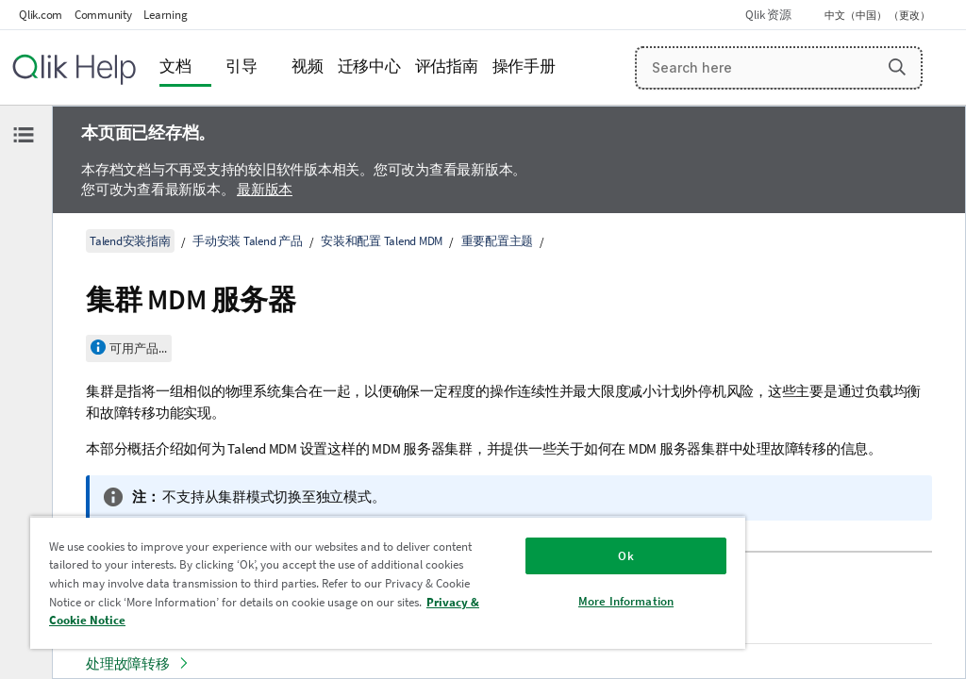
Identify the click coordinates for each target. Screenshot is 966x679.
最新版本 (264, 189)
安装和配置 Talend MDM (381, 241)
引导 (241, 66)
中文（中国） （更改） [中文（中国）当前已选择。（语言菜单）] (878, 15)
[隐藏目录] (23, 135)
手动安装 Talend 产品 (247, 241)
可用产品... (138, 348)
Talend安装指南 (130, 241)
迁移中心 (369, 66)
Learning (165, 15)
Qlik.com (40, 15)
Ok (625, 556)
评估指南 (446, 66)
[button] (897, 67)
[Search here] (779, 68)
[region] (387, 582)
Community (103, 15)
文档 (175, 66)
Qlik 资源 (768, 15)
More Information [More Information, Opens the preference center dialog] (626, 601)
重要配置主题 (497, 241)
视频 (307, 66)
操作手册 (524, 66)
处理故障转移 (128, 663)
